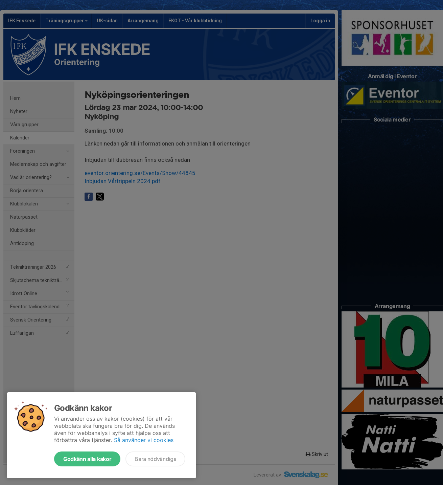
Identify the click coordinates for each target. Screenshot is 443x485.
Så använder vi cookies (143, 440)
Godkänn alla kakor (87, 459)
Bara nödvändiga (155, 459)
